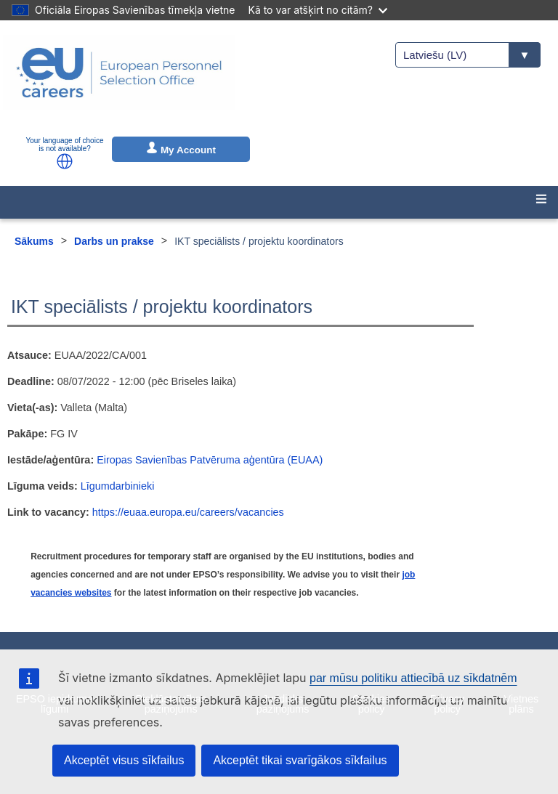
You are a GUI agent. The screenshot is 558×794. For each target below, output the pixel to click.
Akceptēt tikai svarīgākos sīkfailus (300, 760)
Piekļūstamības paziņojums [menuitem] (170, 704)
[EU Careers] (119, 82)
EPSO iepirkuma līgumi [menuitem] (54, 704)
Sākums (34, 241)
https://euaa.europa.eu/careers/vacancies (188, 512)
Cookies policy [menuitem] (371, 704)
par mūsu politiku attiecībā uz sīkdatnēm (413, 678)
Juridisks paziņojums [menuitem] (283, 704)
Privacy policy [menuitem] (447, 704)
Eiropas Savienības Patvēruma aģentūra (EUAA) (210, 460)
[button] (64, 161)
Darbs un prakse (114, 241)
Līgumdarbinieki (118, 486)
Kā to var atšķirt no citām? (317, 10)
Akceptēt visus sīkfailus (124, 760)
